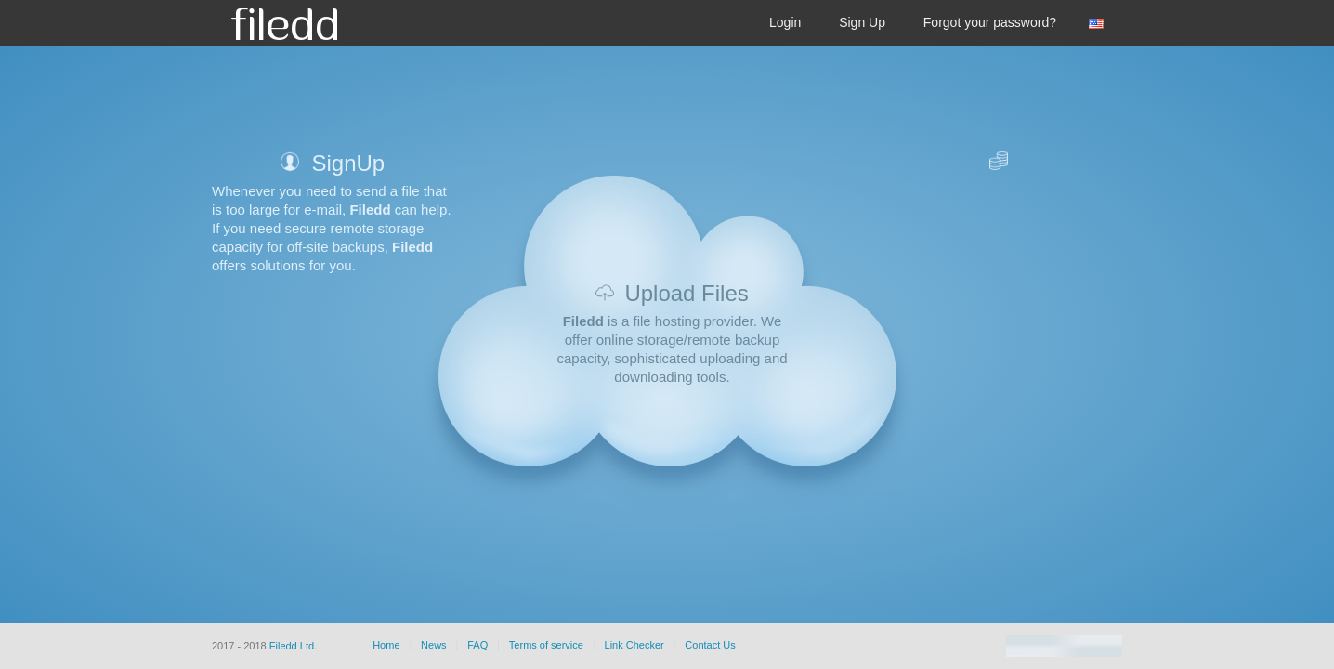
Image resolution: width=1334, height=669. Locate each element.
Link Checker (634, 644)
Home (386, 644)
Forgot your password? (989, 22)
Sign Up (862, 22)
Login (785, 22)
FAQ (477, 644)
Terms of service (546, 644)
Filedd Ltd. (293, 645)
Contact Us (710, 644)
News (434, 644)
